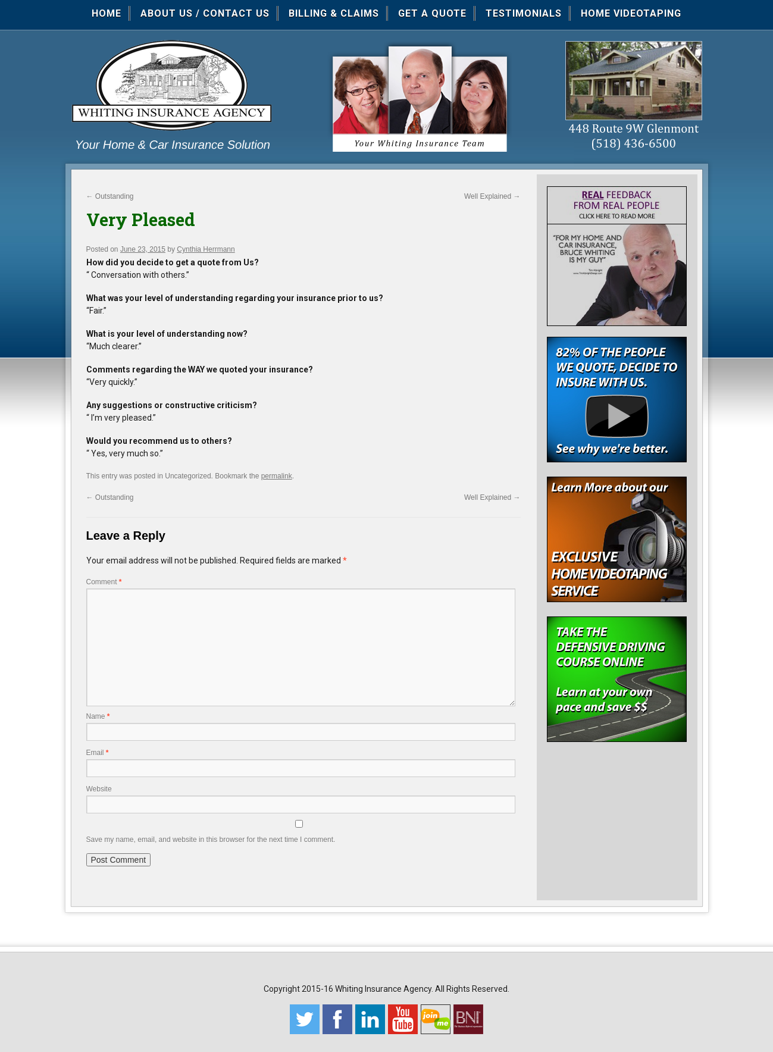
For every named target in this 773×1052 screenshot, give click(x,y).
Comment (104, 582)
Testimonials (524, 13)
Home (106, 13)
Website (99, 789)
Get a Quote (432, 13)
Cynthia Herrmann (205, 249)
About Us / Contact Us (205, 13)
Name (98, 716)
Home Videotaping (631, 13)
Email (97, 753)
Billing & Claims (334, 13)
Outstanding (110, 196)
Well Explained (492, 196)
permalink (276, 476)
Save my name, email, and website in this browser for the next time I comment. (211, 839)
